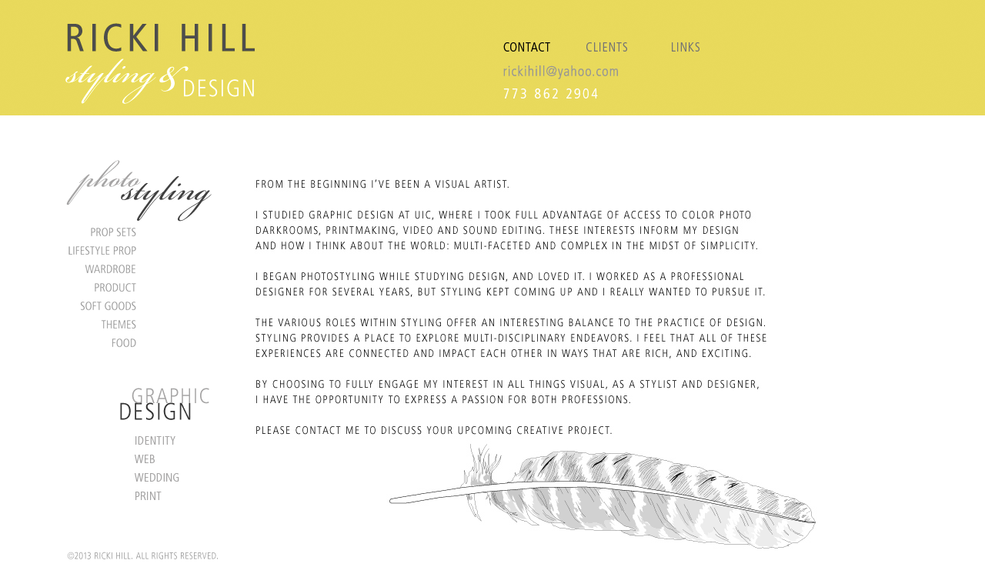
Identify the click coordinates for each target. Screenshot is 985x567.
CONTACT (533, 36)
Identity (146, 440)
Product (146, 287)
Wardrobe (146, 268)
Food (146, 342)
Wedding (146, 477)
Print (146, 495)
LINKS (681, 36)
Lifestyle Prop (146, 250)
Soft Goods (146, 305)
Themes (146, 324)
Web (146, 458)
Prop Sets (146, 231)
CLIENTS (606, 36)
